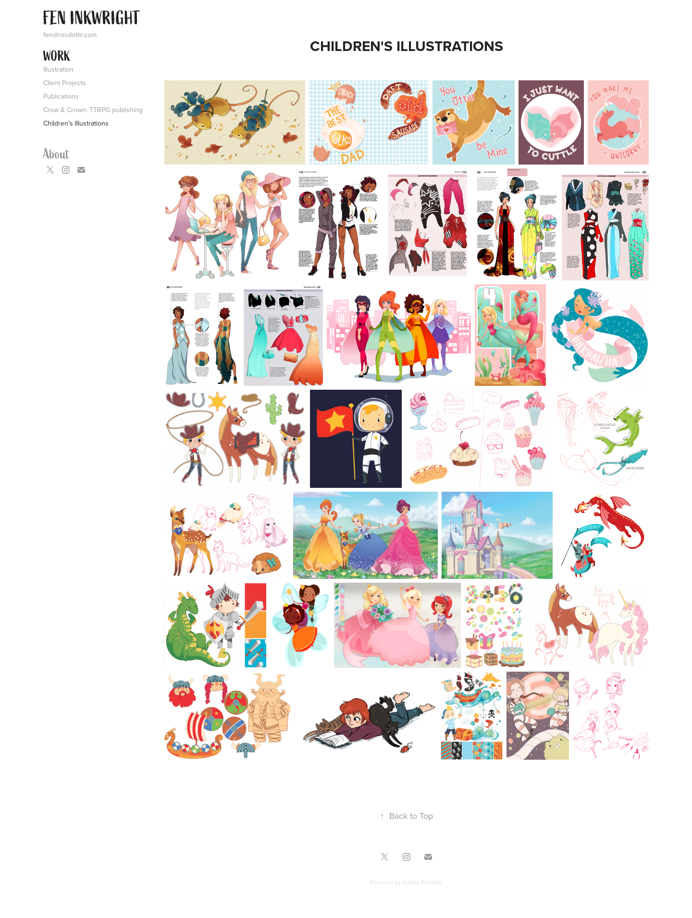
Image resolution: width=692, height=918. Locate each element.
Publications (61, 96)
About (56, 154)
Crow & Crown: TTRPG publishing (93, 110)
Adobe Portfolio (422, 882)
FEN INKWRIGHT (91, 18)
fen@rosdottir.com (70, 34)
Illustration (58, 69)
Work (56, 56)
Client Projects (64, 83)
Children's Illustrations (76, 123)
